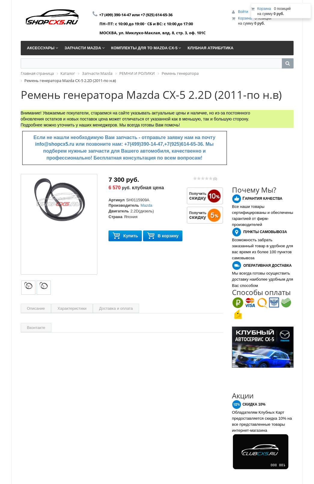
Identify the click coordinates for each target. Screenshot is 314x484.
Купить (125, 236)
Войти (243, 12)
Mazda (146, 205)
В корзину (163, 236)
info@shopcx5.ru (54, 144)
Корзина (245, 18)
